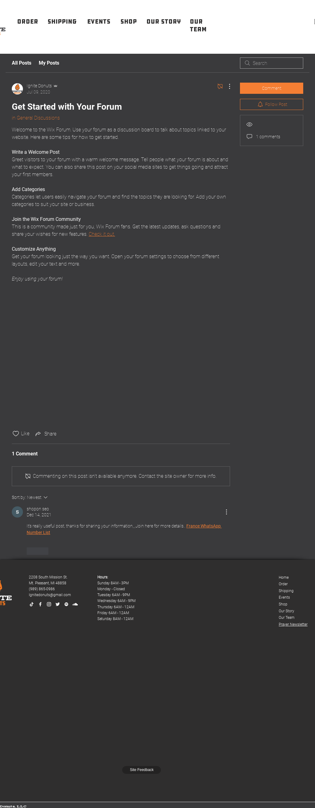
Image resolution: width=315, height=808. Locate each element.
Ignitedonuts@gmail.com (50, 595)
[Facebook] (40, 604)
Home (284, 577)
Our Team (287, 617)
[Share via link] (45, 433)
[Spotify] (66, 604)
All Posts (21, 63)
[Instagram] (49, 604)
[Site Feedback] (141, 770)
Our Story (286, 611)
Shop (283, 604)
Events (284, 597)
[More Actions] (226, 86)
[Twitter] (57, 604)
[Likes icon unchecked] (16, 433)
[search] (271, 63)
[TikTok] (31, 604)
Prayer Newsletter (293, 624)
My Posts (49, 63)
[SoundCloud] (75, 604)
